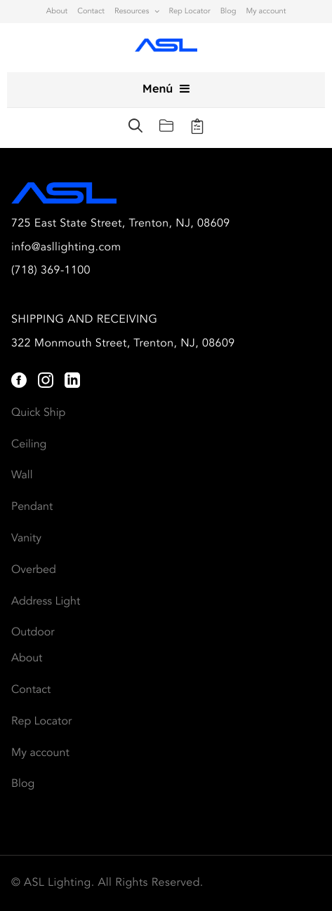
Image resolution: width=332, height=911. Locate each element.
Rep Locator (189, 11)
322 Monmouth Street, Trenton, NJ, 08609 (123, 343)
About (57, 11)
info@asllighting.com (66, 247)
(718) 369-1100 (51, 270)
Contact (91, 11)
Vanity (26, 538)
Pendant (32, 507)
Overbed (33, 570)
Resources (132, 11)
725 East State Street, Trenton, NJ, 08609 (120, 223)
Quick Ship (38, 413)
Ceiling (28, 444)
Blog (228, 11)
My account (266, 11)
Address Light (45, 601)
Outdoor (33, 632)
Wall (21, 475)
